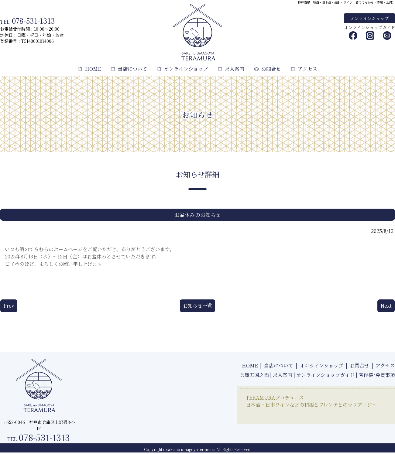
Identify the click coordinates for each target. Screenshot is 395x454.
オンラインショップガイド (369, 27)
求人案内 (231, 68)
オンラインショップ (369, 18)
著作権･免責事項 (377, 374)
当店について (129, 68)
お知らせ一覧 (197, 305)
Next (386, 305)
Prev (8, 305)
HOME (89, 68)
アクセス (303, 68)
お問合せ (267, 68)
